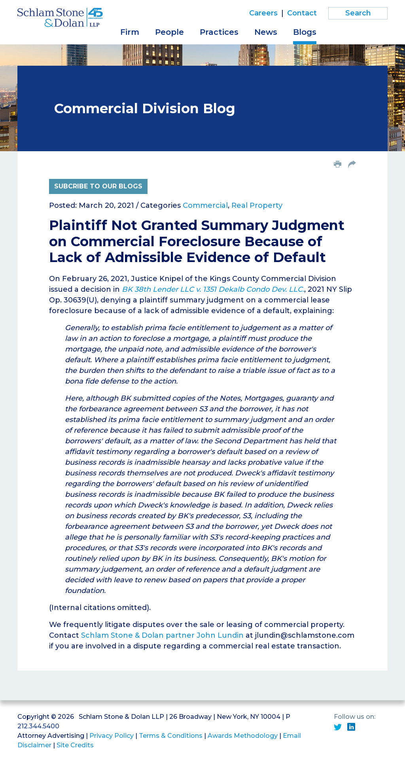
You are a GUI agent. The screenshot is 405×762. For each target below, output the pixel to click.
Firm (129, 32)
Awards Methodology (243, 735)
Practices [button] (219, 32)
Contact (302, 13)
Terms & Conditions (170, 735)
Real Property (256, 205)
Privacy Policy (111, 735)
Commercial (205, 205)
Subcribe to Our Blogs (98, 186)
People (169, 32)
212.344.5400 (38, 726)
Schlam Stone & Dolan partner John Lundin (162, 635)
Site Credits (75, 745)
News (265, 32)
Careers (263, 13)
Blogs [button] (304, 32)
